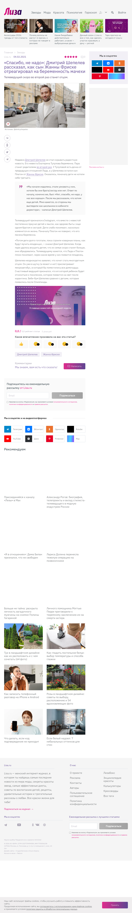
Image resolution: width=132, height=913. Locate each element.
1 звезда (65, 57)
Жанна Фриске (51, 354)
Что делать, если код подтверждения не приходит (21, 701)
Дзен (32, 438)
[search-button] (112, 12)
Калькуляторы (112, 747)
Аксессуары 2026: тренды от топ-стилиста (15, 36)
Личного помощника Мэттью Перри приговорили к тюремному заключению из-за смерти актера (65, 574)
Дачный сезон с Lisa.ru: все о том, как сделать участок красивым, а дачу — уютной (91, 39)
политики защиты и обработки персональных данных (51, 909)
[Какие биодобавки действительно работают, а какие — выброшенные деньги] (66, 26)
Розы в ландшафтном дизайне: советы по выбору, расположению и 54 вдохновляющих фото (66, 660)
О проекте (76, 734)
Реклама (75, 739)
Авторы (74, 749)
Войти (122, 12)
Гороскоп (91, 12)
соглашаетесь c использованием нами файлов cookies (66, 906)
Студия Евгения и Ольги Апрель (27, 812)
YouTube (12, 438)
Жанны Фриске (34, 174)
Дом (102, 12)
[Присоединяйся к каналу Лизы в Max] (23, 468)
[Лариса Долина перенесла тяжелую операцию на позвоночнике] (66, 512)
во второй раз (44, 167)
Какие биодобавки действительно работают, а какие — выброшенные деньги (65, 39)
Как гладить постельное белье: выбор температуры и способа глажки (65, 617)
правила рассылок (41, 404)
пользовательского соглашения (65, 402)
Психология (74, 12)
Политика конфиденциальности (83, 764)
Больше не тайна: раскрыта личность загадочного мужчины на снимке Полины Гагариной (21, 574)
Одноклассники (55, 429)
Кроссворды (111, 752)
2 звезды (68, 57)
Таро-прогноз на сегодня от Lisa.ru (113, 36)
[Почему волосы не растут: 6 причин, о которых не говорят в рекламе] (41, 26)
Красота (58, 12)
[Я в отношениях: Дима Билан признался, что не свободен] (23, 512)
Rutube (74, 429)
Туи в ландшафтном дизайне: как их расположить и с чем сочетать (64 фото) (22, 617)
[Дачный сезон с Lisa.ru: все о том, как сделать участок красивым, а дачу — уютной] (91, 26)
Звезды (36, 12)
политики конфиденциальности (21, 404)
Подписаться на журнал (17, 770)
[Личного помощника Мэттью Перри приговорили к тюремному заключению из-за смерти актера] (66, 553)
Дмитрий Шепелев (35, 159)
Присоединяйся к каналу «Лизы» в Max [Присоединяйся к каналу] (19, 485)
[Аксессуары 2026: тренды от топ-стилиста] (15, 26)
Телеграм (13, 429)
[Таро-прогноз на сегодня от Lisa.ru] (117, 26)
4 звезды (73, 57)
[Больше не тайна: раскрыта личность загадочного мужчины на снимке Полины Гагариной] (23, 553)
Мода (47, 12)
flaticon (19, 815)
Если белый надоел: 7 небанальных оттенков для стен (63, 703)
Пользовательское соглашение (81, 756)
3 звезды (71, 57)
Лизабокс (109, 734)
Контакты (76, 744)
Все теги (109, 757)
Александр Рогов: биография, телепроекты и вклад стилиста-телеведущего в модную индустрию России (66, 489)
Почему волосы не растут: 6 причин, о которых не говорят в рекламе (39, 39)
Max (73, 438)
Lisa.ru (7, 56)
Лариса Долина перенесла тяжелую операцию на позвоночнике (63, 532)
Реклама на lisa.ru (96, 167)
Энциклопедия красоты (112, 741)
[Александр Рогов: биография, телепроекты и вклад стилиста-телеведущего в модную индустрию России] (66, 468)
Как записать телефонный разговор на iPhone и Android (21, 657)
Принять (115, 905)
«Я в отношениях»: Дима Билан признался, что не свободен (23, 530)
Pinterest (54, 438)
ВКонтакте (34, 429)
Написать (76, 366)
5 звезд (76, 57)
